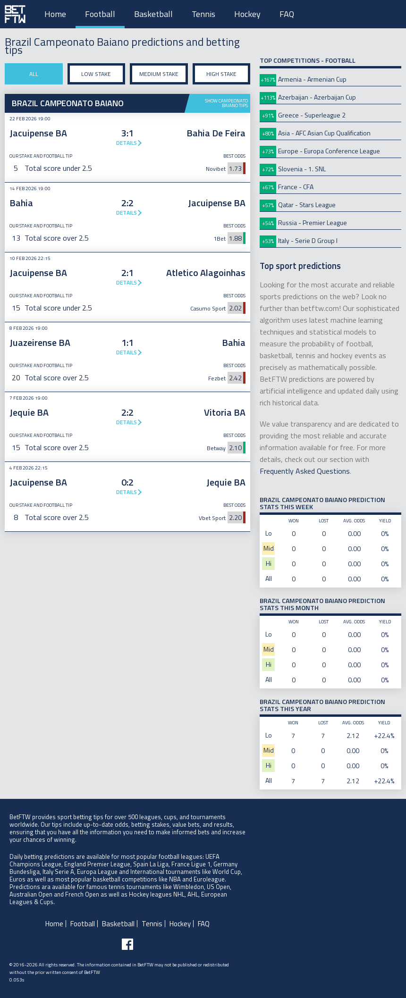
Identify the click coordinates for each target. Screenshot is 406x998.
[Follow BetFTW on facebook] (127, 944)
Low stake (96, 73)
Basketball (153, 14)
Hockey (247, 14)
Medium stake (158, 73)
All (33, 73)
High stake (221, 73)
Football (100, 14)
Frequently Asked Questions (305, 471)
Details (126, 142)
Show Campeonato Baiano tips (226, 103)
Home (55, 14)
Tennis (203, 14)
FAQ (286, 14)
